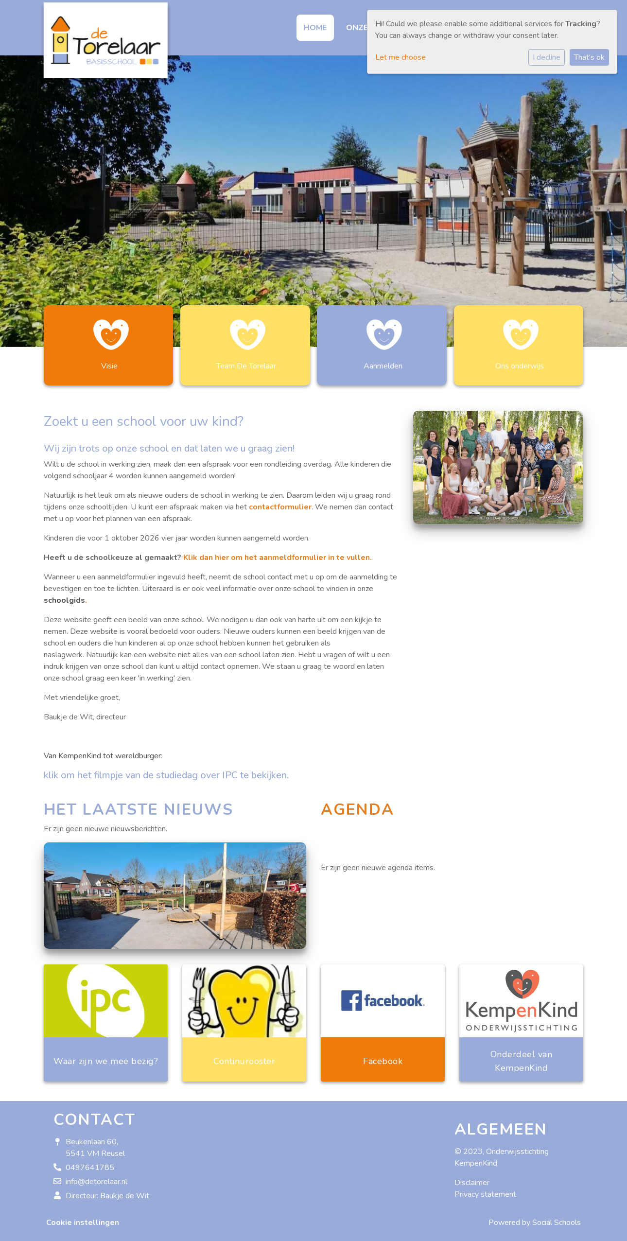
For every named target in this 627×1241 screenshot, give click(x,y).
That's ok (589, 57)
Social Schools (556, 1217)
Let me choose (400, 57)
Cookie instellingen (82, 1217)
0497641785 (90, 1162)
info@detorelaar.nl (96, 1176)
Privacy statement (485, 1189)
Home (315, 27)
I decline (546, 57)
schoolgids (64, 595)
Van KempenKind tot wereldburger (102, 751)
